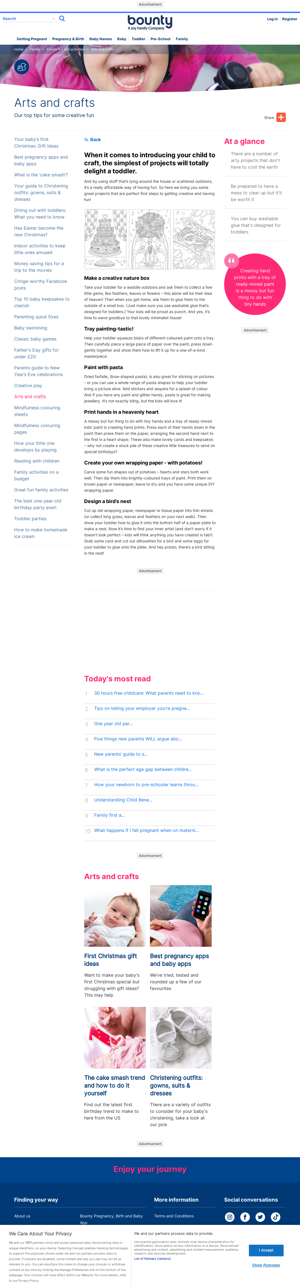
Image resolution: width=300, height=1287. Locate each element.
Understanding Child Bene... (123, 800)
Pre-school (161, 39)
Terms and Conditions (174, 1216)
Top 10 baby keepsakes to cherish (42, 302)
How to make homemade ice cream (40, 533)
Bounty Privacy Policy (174, 1226)
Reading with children (36, 461)
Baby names (100, 39)
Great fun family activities (41, 490)
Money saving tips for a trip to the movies (39, 267)
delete (53, 18)
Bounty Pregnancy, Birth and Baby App (111, 1219)
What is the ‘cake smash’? (41, 174)
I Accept (266, 1257)
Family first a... (109, 815)
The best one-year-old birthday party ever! (37, 504)
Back (92, 139)
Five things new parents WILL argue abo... (138, 739)
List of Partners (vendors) (152, 1266)
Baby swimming (30, 328)
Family (182, 39)
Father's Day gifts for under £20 (36, 353)
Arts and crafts (30, 396)
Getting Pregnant (32, 39)
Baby (121, 39)
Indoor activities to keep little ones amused (40, 249)
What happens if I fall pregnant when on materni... (146, 830)
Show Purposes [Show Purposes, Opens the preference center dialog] (266, 1272)
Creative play (28, 385)
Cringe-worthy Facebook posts (40, 285)
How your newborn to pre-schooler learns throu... (146, 784)
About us (22, 1216)
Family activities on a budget (36, 475)
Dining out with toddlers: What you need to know (40, 214)
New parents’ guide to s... (121, 754)
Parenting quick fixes (36, 316)
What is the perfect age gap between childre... (143, 769)
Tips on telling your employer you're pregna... (142, 708)
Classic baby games (35, 339)
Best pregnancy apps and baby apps (41, 160)
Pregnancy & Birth (68, 39)
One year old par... (113, 723)
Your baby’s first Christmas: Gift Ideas (36, 143)
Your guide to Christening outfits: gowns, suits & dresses (41, 192)
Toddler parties (30, 518)
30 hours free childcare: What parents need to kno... (149, 693)
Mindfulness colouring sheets (37, 411)
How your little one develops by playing (35, 447)
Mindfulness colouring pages (37, 429)
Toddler (138, 39)
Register (289, 19)
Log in (272, 19)
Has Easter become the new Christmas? (38, 231)
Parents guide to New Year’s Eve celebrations (38, 371)
